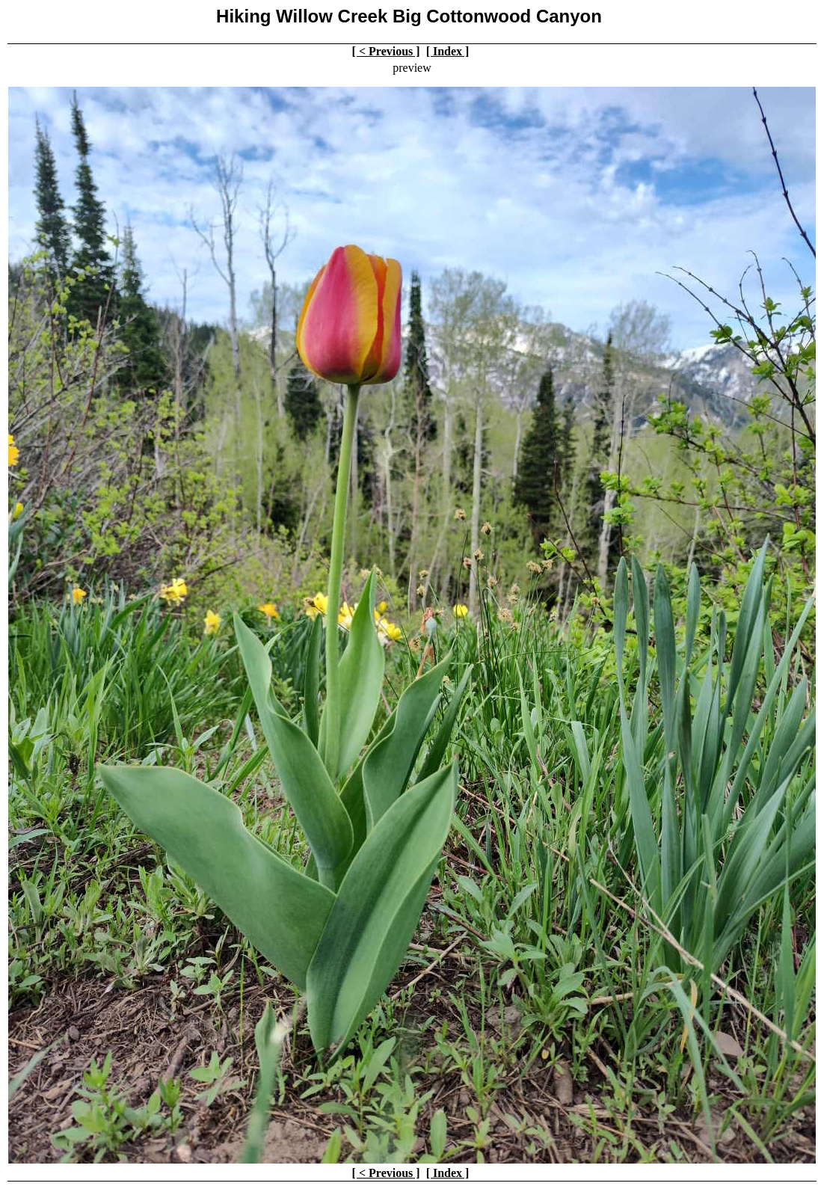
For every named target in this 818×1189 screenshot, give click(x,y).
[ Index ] (448, 51)
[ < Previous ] (386, 51)
